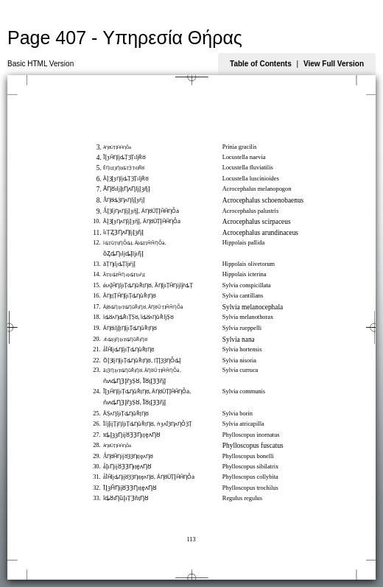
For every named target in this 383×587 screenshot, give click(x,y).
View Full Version (333, 64)
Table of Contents (261, 64)
